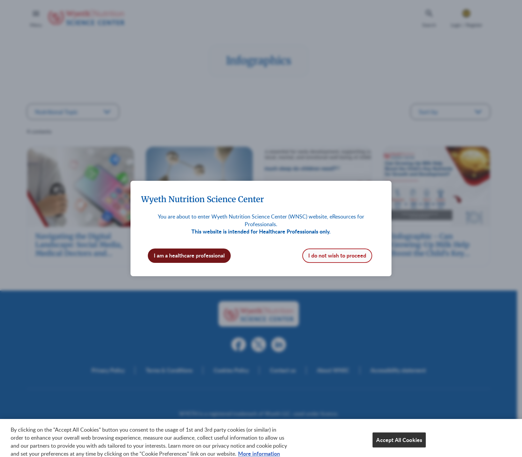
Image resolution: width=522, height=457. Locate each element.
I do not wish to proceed (337, 255)
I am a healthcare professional (189, 255)
